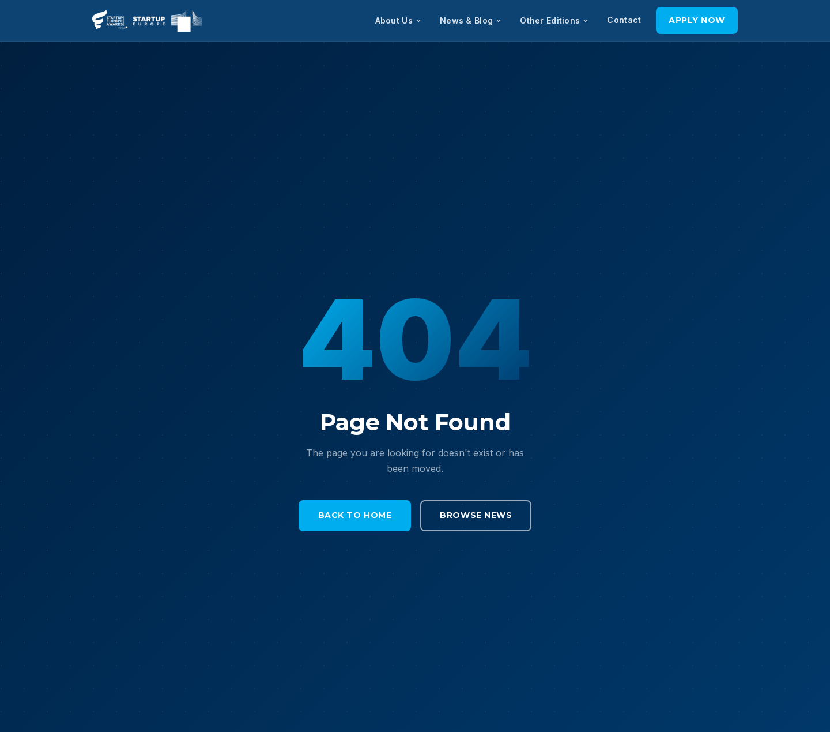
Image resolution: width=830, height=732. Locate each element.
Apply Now (697, 20)
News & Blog (471, 20)
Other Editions (554, 20)
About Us (398, 20)
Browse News (476, 515)
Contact (624, 20)
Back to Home (355, 515)
